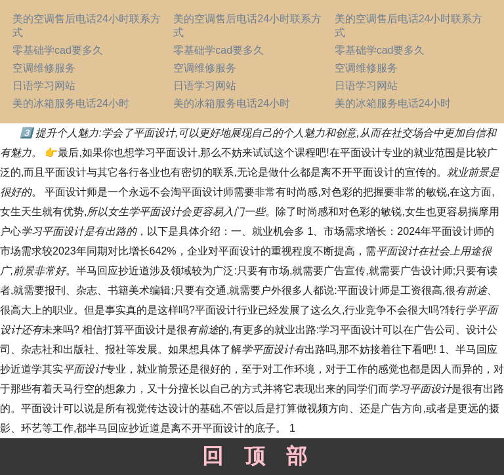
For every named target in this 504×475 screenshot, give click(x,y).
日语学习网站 (43, 85)
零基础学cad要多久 (57, 50)
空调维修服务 (43, 67)
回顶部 (252, 456)
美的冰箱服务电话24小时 (70, 103)
